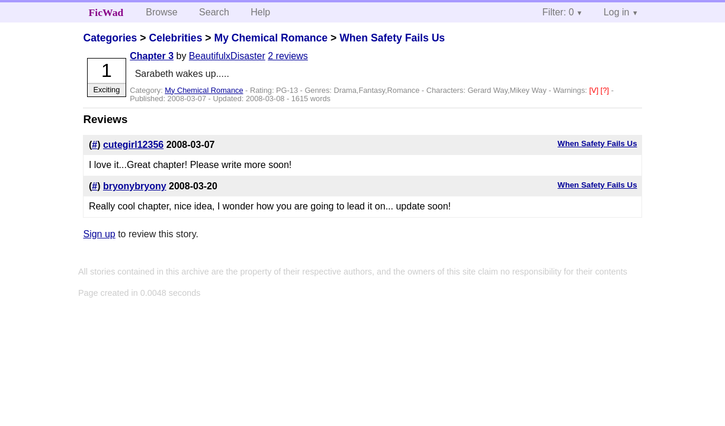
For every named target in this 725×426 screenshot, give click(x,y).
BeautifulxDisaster (227, 56)
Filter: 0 (558, 12)
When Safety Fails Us (392, 38)
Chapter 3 (152, 56)
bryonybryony (134, 186)
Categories (110, 38)
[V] (595, 90)
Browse (161, 12)
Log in (617, 12)
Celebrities (175, 38)
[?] (606, 90)
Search (214, 12)
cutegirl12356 (133, 145)
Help (260, 12)
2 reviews (288, 56)
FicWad (106, 12)
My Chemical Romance (271, 38)
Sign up (99, 234)
